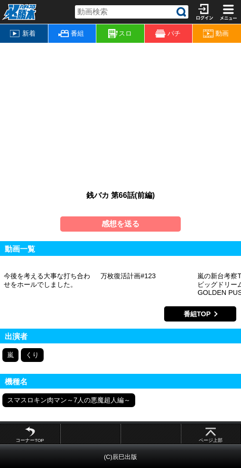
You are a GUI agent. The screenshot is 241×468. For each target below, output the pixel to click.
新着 (23, 33)
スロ (120, 34)
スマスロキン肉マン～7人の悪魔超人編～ (68, 400)
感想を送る (120, 224)
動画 (216, 33)
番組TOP (197, 314)
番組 (71, 33)
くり (32, 355)
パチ (168, 33)
